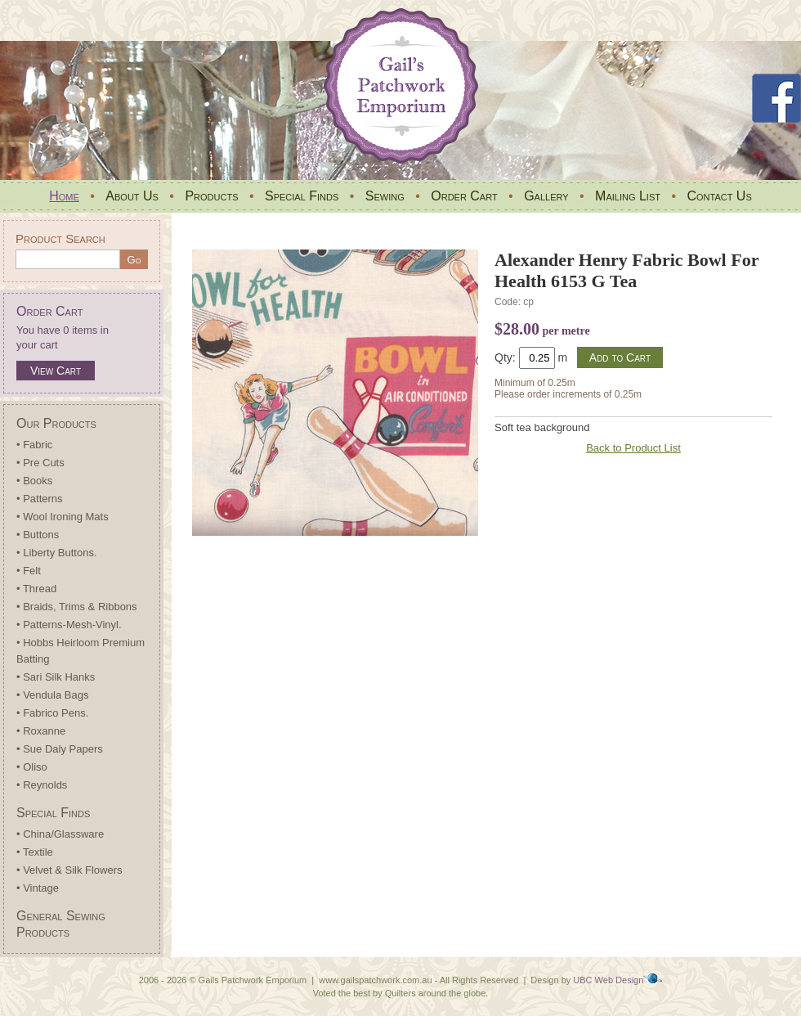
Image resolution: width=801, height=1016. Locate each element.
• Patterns (39, 498)
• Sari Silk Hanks (55, 677)
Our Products (56, 423)
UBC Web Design (608, 980)
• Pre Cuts (40, 462)
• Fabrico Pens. (52, 713)
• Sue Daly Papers (59, 749)
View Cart (55, 370)
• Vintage (37, 888)
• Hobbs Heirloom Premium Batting (80, 650)
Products (211, 196)
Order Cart (464, 196)
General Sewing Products (60, 924)
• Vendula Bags (52, 695)
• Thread (36, 588)
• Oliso (31, 767)
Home (64, 196)
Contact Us (719, 196)
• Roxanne (40, 731)
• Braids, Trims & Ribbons (76, 606)
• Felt (28, 570)
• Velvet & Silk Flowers (69, 870)
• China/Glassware (60, 834)
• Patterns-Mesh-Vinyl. (69, 624)
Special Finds (301, 196)
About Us (132, 196)
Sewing (385, 196)
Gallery (546, 196)
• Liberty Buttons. (56, 552)
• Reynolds (41, 785)
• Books (34, 480)
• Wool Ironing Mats (62, 516)
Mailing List (627, 196)
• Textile (34, 852)
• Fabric (34, 444)
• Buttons (37, 534)
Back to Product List (633, 448)
